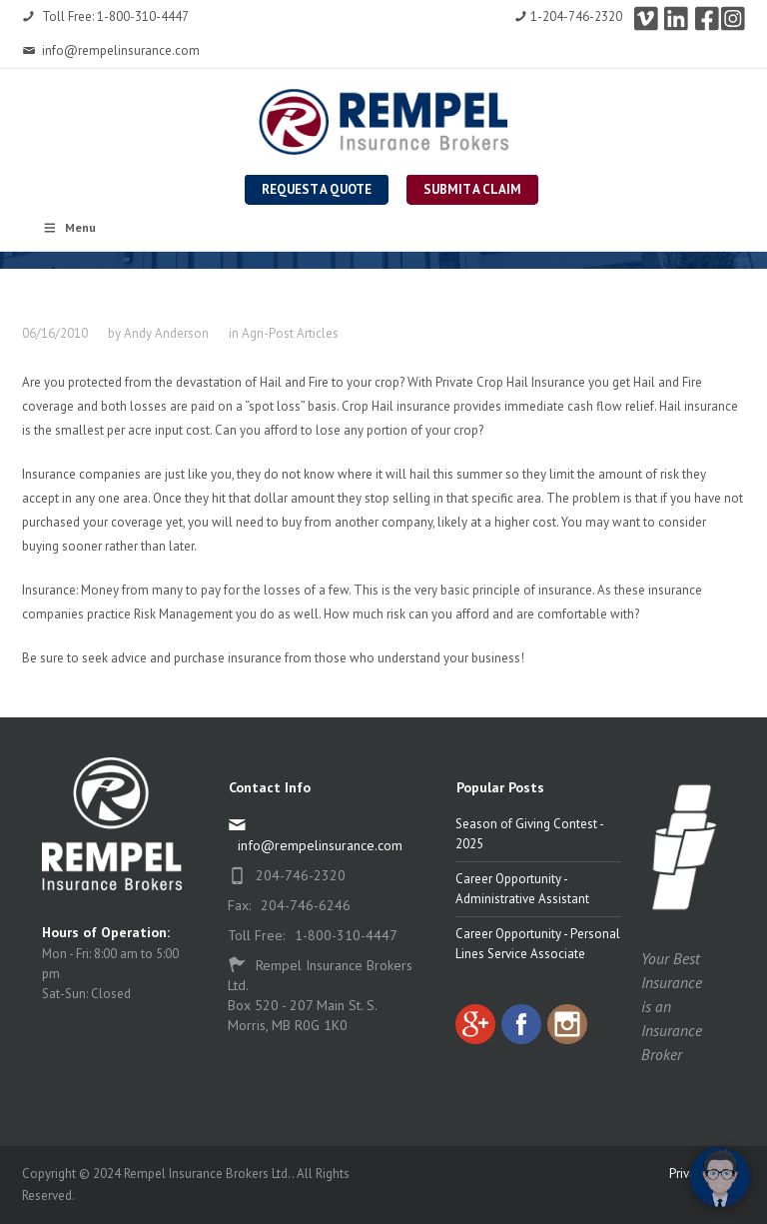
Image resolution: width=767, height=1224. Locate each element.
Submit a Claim (472, 189)
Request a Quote (317, 189)
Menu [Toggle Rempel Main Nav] (69, 227)
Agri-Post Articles (290, 333)
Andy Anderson (166, 333)
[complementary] (622, 1114)
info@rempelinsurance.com (111, 50)
